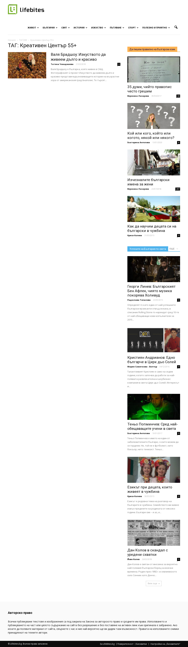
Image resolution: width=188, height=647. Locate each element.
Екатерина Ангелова (138, 142)
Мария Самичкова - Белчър (142, 366)
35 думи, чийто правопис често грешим (149, 89)
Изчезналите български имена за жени (148, 182)
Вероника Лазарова (138, 96)
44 (178, 96)
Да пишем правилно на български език (152, 49)
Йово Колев (133, 559)
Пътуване (117, 27)
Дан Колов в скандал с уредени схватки (147, 552)
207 (177, 189)
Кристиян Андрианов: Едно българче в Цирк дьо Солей (151, 359)
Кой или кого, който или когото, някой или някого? (150, 135)
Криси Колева (134, 235)
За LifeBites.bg (107, 644)
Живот (33, 27)
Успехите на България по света (147, 249)
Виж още (154, 583)
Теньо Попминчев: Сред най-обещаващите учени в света (152, 426)
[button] (176, 27)
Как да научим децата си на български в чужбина (151, 228)
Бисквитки (141, 644)
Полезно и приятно (156, 27)
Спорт (133, 27)
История (80, 27)
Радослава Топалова (139, 300)
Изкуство (98, 27)
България (50, 27)
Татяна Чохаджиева (62, 64)
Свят (65, 27)
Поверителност (125, 644)
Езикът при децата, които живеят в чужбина (149, 489)
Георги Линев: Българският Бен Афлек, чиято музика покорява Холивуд (151, 290)
